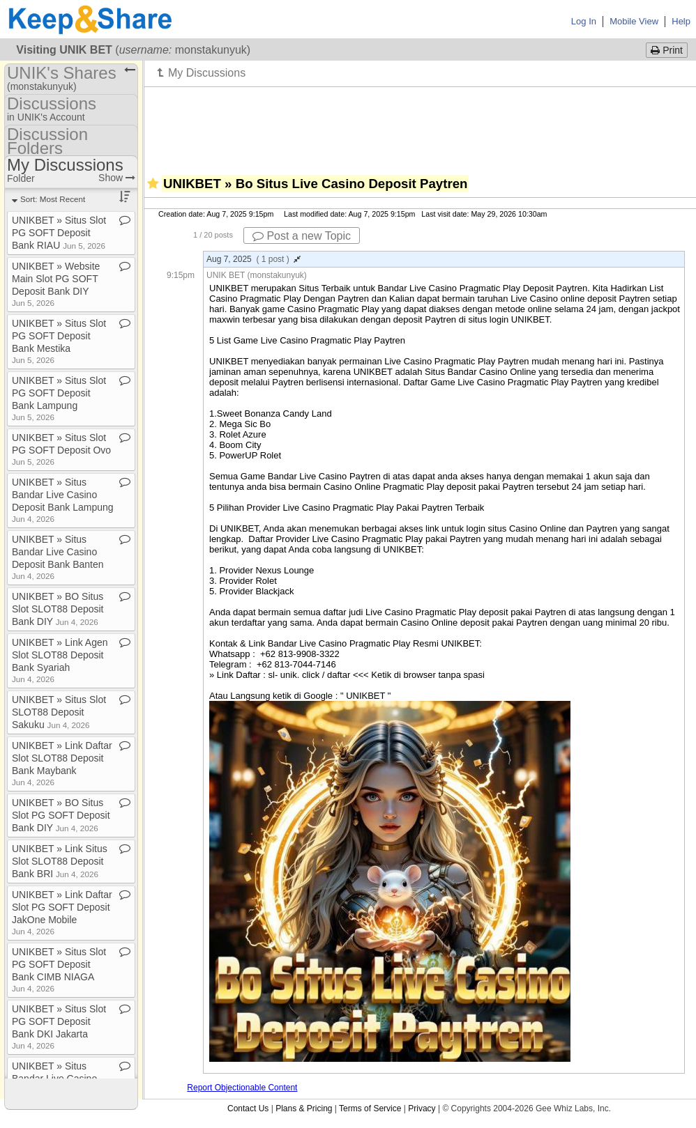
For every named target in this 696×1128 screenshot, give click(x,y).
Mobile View (634, 21)
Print (667, 50)
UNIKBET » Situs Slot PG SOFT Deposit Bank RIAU (59, 233)
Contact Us (247, 1108)
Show (116, 177)
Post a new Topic (301, 236)
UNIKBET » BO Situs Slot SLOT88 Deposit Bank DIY (58, 609)
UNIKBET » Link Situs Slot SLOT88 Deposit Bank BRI (59, 861)
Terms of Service (370, 1108)
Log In (583, 21)
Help (681, 21)
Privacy (421, 1108)
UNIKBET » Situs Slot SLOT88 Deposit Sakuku (59, 712)
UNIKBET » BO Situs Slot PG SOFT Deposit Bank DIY (61, 815)
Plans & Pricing (303, 1108)
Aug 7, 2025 (253, 259)
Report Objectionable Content (242, 1087)
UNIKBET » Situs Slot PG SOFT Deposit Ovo (61, 449)
